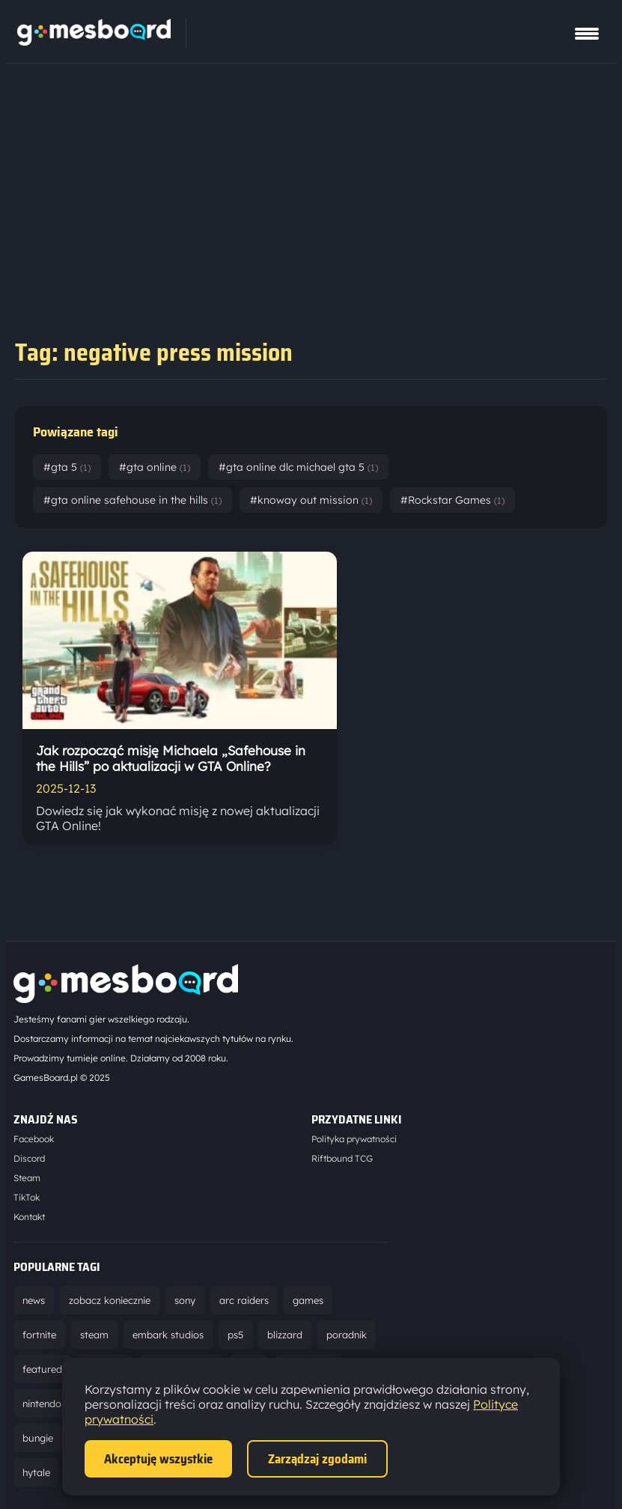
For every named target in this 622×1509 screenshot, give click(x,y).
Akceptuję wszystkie (158, 1459)
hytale (36, 1472)
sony (184, 1300)
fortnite (39, 1335)
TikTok (26, 1197)
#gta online (154, 467)
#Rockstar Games (452, 500)
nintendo (41, 1403)
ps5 (235, 1335)
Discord (29, 1158)
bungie (37, 1438)
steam (94, 1335)
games (308, 1300)
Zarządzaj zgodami (317, 1459)
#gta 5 (67, 467)
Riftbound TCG (342, 1158)
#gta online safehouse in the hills (132, 500)
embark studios (168, 1335)
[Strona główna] (94, 41)
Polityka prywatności (354, 1138)
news (33, 1300)
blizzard (284, 1335)
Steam (26, 1177)
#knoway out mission (311, 500)
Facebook (33, 1138)
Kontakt (29, 1216)
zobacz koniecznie (109, 1300)
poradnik (346, 1335)
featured (42, 1369)
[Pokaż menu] (587, 34)
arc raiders (244, 1300)
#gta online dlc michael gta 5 (298, 467)
